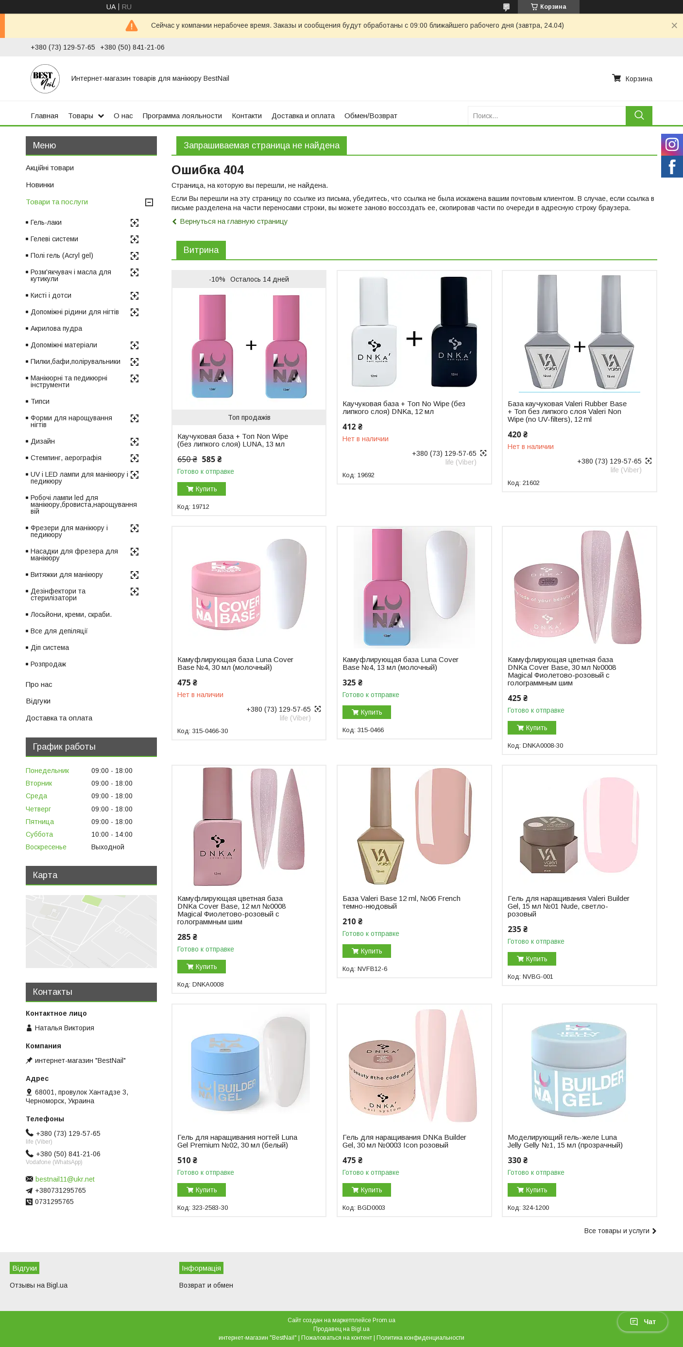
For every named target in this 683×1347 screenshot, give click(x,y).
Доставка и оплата (303, 115)
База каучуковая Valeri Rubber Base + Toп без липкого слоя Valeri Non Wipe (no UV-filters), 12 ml (567, 411)
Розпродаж (48, 664)
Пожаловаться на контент (336, 1337)
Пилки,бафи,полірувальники (75, 361)
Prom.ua (384, 1320)
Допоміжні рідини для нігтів (75, 312)
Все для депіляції (59, 631)
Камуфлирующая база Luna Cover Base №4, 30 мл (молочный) (235, 663)
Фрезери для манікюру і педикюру (69, 531)
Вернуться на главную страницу (234, 221)
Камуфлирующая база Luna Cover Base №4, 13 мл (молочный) (400, 663)
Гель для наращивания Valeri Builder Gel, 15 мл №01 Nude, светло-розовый (569, 906)
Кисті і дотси (51, 295)
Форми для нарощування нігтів (71, 421)
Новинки (40, 184)
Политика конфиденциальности (420, 1337)
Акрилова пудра (56, 328)
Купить (206, 489)
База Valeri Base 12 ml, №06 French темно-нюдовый (401, 902)
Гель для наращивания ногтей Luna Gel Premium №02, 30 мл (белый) (237, 1141)
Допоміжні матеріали (64, 345)
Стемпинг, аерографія (66, 458)
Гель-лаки (46, 222)
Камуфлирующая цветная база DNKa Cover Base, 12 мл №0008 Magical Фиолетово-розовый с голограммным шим (231, 910)
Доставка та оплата (59, 718)
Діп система (50, 647)
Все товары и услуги (616, 1231)
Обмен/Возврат (370, 115)
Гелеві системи (54, 239)
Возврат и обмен (206, 1285)
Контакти (247, 115)
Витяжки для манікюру (67, 574)
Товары (80, 115)
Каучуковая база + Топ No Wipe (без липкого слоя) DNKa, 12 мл (403, 407)
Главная (44, 115)
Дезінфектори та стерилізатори (58, 594)
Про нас (39, 684)
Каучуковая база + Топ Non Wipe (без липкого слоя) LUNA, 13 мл (232, 440)
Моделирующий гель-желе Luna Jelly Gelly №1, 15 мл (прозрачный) (565, 1141)
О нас (123, 115)
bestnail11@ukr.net (65, 1179)
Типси (40, 401)
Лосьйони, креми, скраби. (71, 614)
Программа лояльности (182, 115)
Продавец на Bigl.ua (341, 1329)
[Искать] (639, 115)
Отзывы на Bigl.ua (39, 1285)
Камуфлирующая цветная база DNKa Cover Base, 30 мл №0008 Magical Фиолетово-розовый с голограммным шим (562, 671)
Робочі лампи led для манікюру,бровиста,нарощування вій (84, 504)
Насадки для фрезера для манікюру (74, 554)
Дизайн (43, 441)
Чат (643, 1321)
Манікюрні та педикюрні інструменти (69, 381)
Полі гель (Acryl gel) (62, 255)
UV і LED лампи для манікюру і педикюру (79, 477)
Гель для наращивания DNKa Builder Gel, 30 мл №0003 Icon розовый (404, 1141)
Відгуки (38, 701)
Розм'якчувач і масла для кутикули (71, 275)
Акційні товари (50, 167)
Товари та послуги (57, 202)
